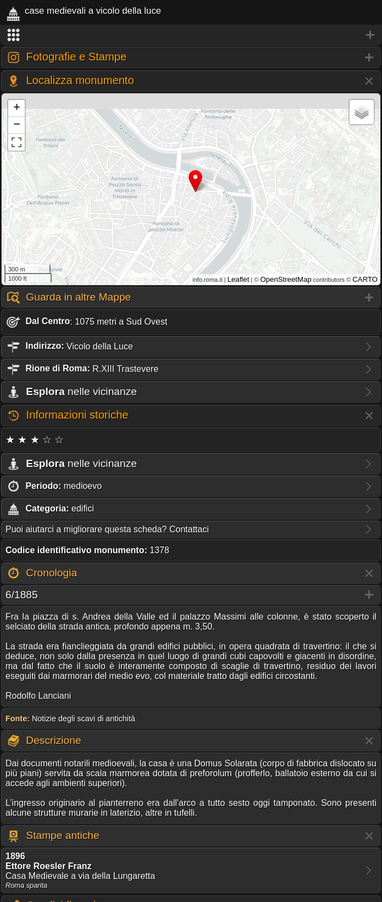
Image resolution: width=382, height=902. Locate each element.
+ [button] (16, 108)
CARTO (365, 279)
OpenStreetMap (285, 279)
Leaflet (239, 279)
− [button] (16, 125)
